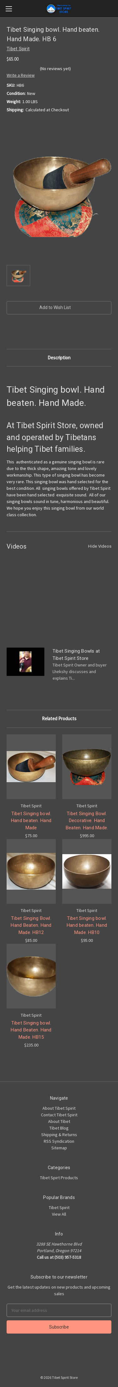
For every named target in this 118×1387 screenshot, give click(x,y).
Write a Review (21, 75)
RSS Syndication (59, 1141)
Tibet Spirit (59, 1207)
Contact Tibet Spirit (59, 1115)
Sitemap (59, 1148)
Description (59, 358)
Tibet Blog (59, 1128)
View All (59, 1214)
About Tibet (59, 1121)
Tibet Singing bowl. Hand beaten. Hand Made (31, 821)
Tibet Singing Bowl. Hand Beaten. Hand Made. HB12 (31, 925)
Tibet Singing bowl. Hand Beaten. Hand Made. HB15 (31, 1030)
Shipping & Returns (59, 1134)
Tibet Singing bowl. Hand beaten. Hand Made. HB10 (87, 925)
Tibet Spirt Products (59, 1177)
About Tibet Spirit (59, 1108)
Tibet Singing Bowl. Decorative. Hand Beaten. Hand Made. (87, 821)
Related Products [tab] (59, 718)
